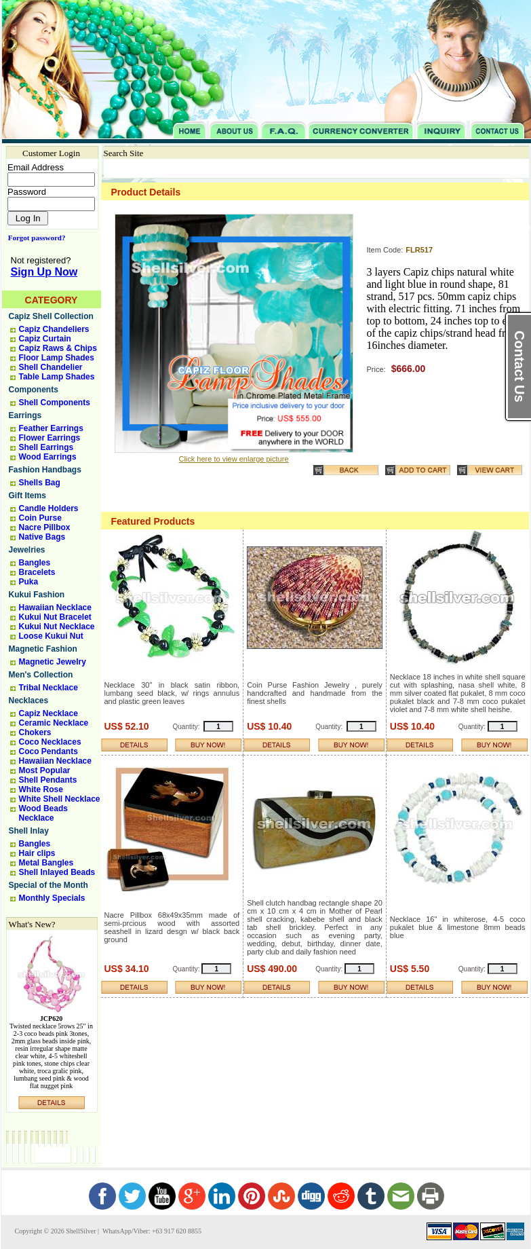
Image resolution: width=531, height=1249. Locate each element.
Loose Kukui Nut (51, 636)
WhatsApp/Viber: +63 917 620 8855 (151, 1231)
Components (33, 389)
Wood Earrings (48, 457)
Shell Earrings (46, 447)
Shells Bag (39, 482)
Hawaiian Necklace (55, 607)
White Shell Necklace (59, 799)
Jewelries (27, 550)
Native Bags (42, 537)
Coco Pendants (48, 751)
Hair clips (37, 853)
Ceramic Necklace (54, 723)
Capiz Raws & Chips (58, 348)
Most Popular (45, 770)
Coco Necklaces (50, 742)
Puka (29, 581)
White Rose (41, 789)
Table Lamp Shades (57, 376)
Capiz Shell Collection (51, 316)
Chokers (35, 732)
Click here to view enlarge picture (233, 459)
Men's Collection (41, 674)
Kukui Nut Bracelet (55, 617)
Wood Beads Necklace (43, 813)
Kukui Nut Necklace (57, 626)
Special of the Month (48, 885)
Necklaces (29, 700)
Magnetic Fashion (43, 649)
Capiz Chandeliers (54, 329)
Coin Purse (40, 518)
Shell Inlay (29, 831)
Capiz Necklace (48, 713)
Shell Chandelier (51, 367)
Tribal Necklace (48, 687)
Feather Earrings (51, 428)
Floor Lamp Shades (56, 357)
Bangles (35, 562)
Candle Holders (49, 508)
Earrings (25, 415)
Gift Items (27, 495)
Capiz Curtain (45, 338)
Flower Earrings (50, 438)
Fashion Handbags (45, 469)
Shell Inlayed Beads (57, 872)
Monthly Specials (52, 898)
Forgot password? (34, 238)
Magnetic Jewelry (52, 662)
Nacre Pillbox (45, 527)
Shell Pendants (48, 780)
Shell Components (54, 402)
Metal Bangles (46, 863)
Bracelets (37, 572)
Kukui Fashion (37, 594)
